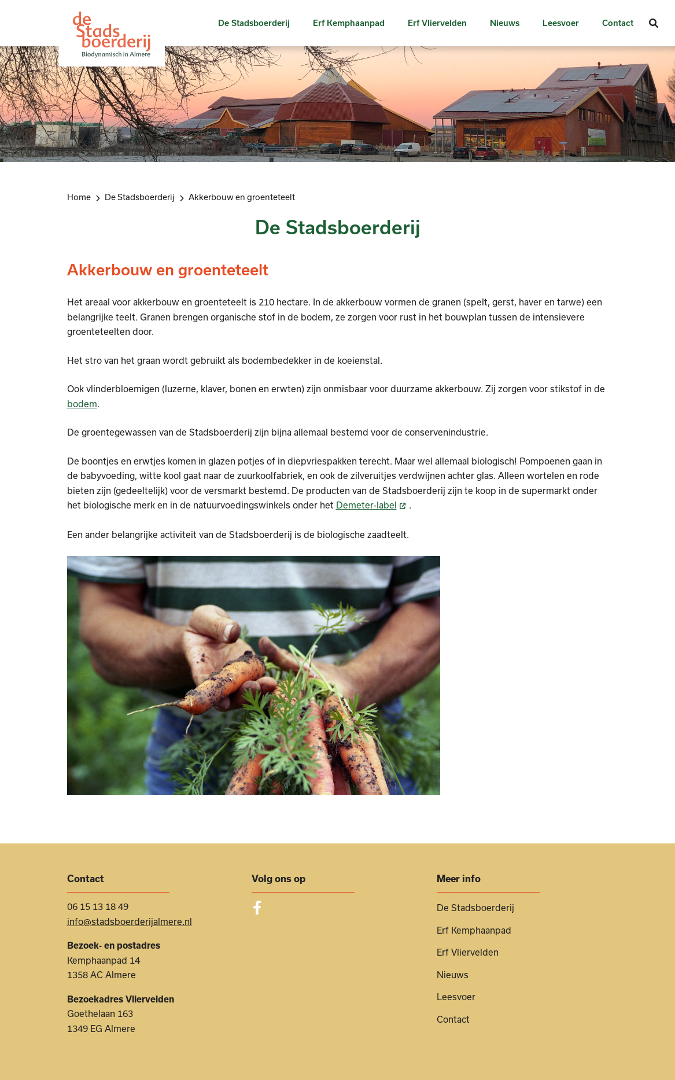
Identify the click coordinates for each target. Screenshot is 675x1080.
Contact (617, 23)
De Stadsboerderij (254, 23)
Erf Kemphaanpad (349, 23)
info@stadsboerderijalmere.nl (129, 921)
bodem (82, 404)
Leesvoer (561, 23)
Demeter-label (372, 505)
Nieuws (504, 23)
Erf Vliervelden (437, 23)
